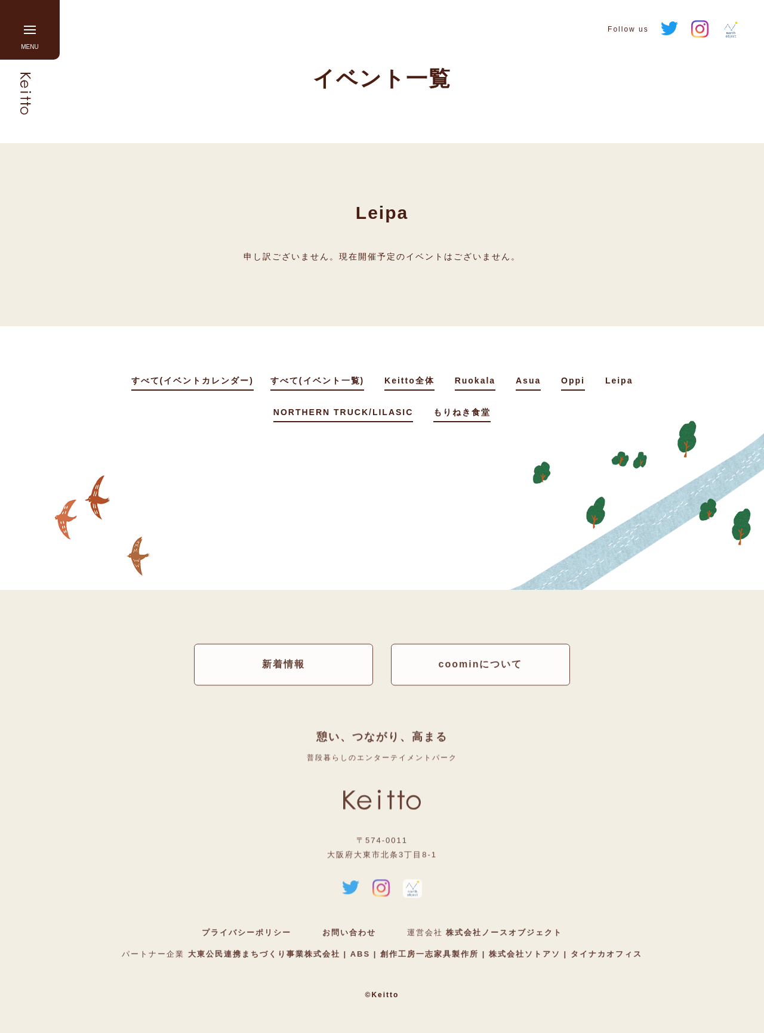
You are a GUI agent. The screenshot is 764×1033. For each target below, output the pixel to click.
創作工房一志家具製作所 (429, 954)
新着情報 (283, 664)
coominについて (481, 664)
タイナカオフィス (604, 954)
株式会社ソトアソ (524, 954)
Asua (528, 380)
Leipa (619, 380)
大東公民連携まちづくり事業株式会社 (266, 954)
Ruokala (475, 380)
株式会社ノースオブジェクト (504, 933)
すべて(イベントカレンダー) (192, 380)
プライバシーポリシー (246, 933)
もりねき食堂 (462, 412)
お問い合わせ (349, 933)
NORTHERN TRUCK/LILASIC (343, 412)
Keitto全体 (409, 380)
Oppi (573, 380)
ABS (360, 954)
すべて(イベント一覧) (317, 380)
